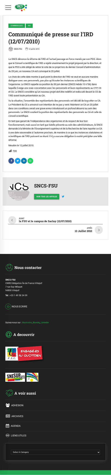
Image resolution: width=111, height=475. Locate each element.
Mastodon (27, 321)
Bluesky (36, 321)
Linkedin (45, 321)
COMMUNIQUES (17, 25)
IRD (29, 25)
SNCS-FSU (15, 49)
